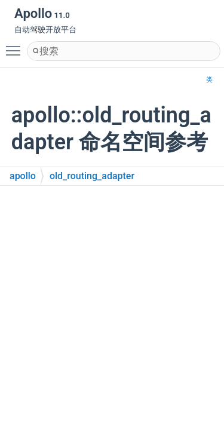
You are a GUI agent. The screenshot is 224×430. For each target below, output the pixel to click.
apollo (23, 176)
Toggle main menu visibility (16, 45)
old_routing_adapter (92, 176)
